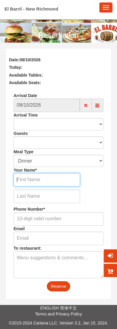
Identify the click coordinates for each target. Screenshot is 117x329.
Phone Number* (29, 209)
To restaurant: (27, 248)
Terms (40, 314)
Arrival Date (25, 95)
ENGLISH (49, 308)
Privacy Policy (69, 314)
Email (19, 228)
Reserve (58, 286)
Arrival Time (26, 115)
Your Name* (25, 170)
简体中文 (68, 308)
